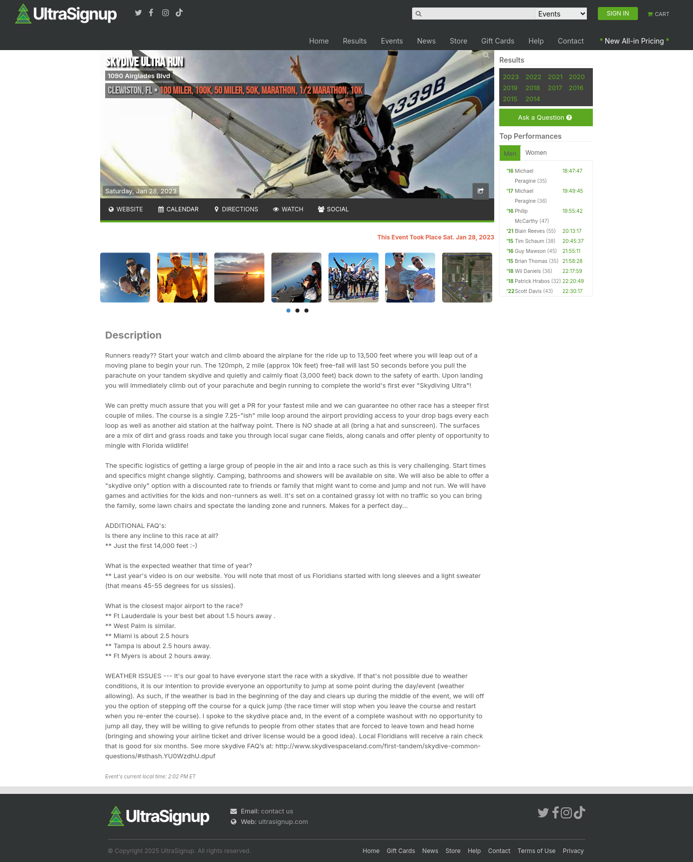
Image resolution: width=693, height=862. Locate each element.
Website (125, 209)
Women (536, 152)
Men (510, 153)
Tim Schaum (529, 241)
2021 (555, 77)
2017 (555, 88)
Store (458, 41)
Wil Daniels (528, 271)
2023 (511, 77)
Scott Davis (528, 291)
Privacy (573, 850)
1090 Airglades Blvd (139, 76)
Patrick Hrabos (532, 281)
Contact (571, 41)
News (426, 41)
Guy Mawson (530, 251)
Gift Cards (497, 41)
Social (333, 209)
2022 (533, 77)
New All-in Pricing (634, 41)
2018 (532, 88)
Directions (235, 209)
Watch (287, 209)
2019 (510, 88)
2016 (576, 88)
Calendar (178, 209)
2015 (510, 99)
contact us (277, 811)
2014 (532, 99)
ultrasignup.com (283, 821)
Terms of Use (537, 850)
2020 (577, 77)
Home (318, 41)
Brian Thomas (531, 261)
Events (392, 41)
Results (355, 41)
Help (536, 41)
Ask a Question (544, 117)
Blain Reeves (530, 231)
